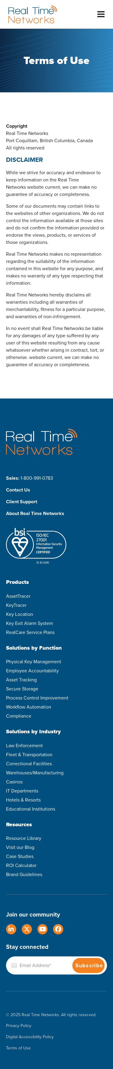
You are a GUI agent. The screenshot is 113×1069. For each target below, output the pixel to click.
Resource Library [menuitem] (23, 838)
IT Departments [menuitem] (22, 790)
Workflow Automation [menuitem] (28, 706)
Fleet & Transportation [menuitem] (29, 754)
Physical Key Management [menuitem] (33, 661)
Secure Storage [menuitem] (22, 688)
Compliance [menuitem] (18, 715)
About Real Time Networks (35, 513)
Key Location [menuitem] (19, 614)
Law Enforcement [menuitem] (24, 745)
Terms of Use (18, 1048)
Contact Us (18, 489)
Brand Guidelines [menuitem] (24, 874)
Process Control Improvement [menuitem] (37, 697)
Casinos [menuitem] (14, 781)
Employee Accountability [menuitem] (32, 670)
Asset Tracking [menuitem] (21, 679)
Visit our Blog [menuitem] (20, 847)
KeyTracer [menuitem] (16, 605)
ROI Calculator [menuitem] (21, 865)
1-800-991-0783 (36, 478)
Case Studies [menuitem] (19, 856)
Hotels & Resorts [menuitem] (23, 799)
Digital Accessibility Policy (30, 1037)
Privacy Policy (18, 1026)
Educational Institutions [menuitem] (30, 808)
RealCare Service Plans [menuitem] (30, 632)
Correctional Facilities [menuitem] (29, 763)
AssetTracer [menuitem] (18, 596)
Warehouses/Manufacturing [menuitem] (35, 772)
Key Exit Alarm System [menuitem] (29, 623)
